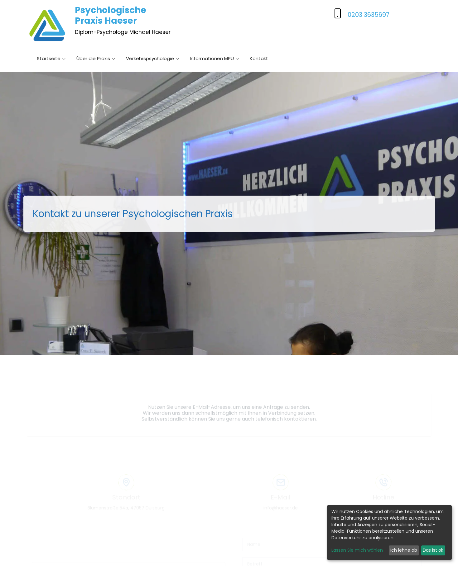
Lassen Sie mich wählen (357, 550)
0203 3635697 (368, 14)
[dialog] (389, 532)
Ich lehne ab (403, 550)
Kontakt (259, 59)
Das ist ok (433, 550)
